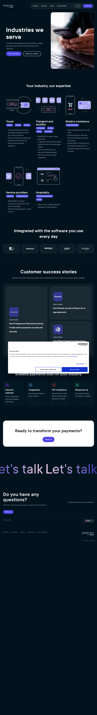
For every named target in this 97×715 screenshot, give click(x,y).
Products (35, 6)
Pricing (52, 6)
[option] (89, 520)
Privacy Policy (66, 356)
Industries (44, 6)
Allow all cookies (76, 369)
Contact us (88, 6)
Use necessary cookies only (48, 369)
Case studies (31, 532)
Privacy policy (7, 520)
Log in (78, 6)
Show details (82, 364)
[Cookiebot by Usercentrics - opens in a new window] (81, 344)
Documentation (61, 6)
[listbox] (89, 520)
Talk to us (8, 512)
